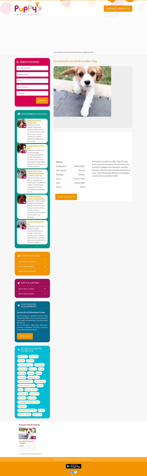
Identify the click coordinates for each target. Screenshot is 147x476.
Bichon (39, 385)
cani (76, 52)
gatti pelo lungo (26, 294)
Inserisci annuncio (118, 8)
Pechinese (32, 398)
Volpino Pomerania (25, 365)
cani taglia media (26, 266)
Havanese (21, 398)
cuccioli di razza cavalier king (35, 147)
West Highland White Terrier (28, 402)
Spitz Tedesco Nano (25, 381)
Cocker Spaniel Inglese (26, 385)
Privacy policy (87, 459)
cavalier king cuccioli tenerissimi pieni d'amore (35, 172)
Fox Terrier (37, 414)
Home (56, 52)
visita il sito (25, 336)
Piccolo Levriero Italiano (27, 410)
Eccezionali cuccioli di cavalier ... (26, 442)
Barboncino (22, 356)
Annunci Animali (66, 52)
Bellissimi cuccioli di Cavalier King (34, 122)
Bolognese (22, 406)
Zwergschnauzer (24, 414)
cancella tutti (24, 453)
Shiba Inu (21, 373)
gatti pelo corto (26, 289)
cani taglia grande (27, 271)
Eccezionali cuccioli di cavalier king (75, 61)
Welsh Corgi (22, 394)
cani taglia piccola (86, 52)
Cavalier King (40, 381)
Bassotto (30, 361)
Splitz (20, 390)
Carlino (30, 373)
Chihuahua (34, 356)
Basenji (41, 410)
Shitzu (41, 369)
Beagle (38, 373)
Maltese (21, 361)
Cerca (42, 100)
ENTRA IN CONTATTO (66, 197)
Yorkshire (21, 377)
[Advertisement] (73, 33)
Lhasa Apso (34, 394)
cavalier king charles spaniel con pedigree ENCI (36, 198)
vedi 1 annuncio (36, 453)
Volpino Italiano (31, 390)
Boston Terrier (33, 377)
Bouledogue (39, 365)
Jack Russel (22, 369)
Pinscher (33, 369)
